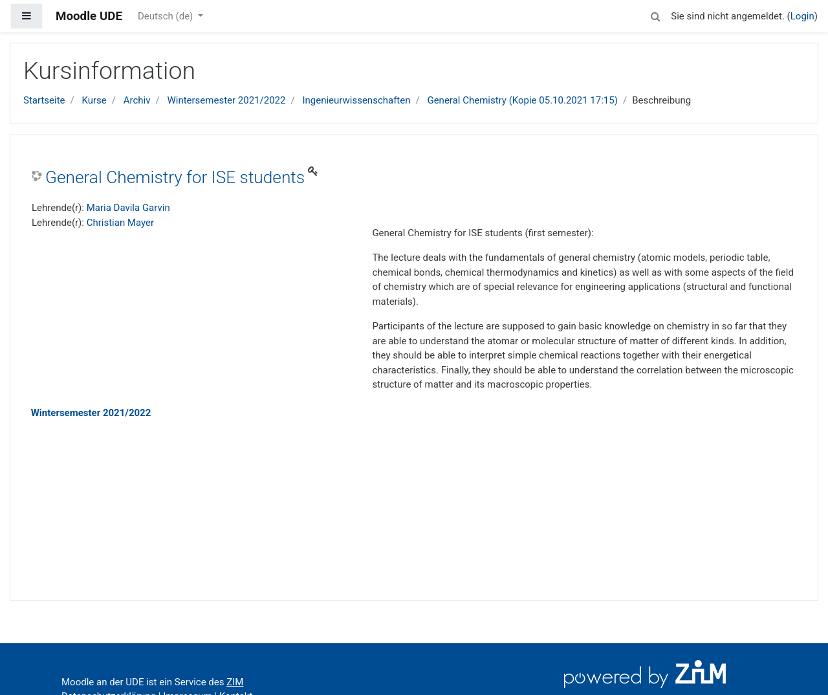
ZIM (234, 682)
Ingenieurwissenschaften (356, 100)
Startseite (44, 100)
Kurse (94, 100)
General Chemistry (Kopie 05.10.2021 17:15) (522, 100)
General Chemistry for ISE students (175, 177)
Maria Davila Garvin (128, 208)
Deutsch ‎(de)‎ (166, 16)
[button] (655, 15)
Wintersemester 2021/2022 (226, 100)
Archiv (137, 100)
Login (802, 16)
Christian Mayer (120, 222)
